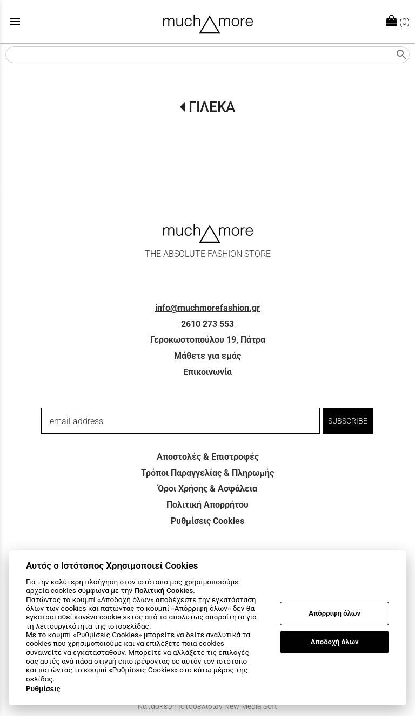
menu (15, 21)
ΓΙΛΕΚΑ (212, 107)
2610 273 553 (207, 324)
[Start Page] (208, 21)
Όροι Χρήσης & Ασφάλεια (207, 488)
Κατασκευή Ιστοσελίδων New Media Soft (207, 706)
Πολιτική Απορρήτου (207, 505)
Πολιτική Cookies (163, 590)
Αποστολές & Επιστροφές (208, 457)
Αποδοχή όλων (335, 642)
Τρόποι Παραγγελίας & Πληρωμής (207, 473)
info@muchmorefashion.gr (207, 308)
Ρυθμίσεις (43, 688)
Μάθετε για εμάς (207, 356)
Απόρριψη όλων (334, 613)
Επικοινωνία (207, 372)
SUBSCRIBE (347, 421)
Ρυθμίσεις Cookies (207, 521)
